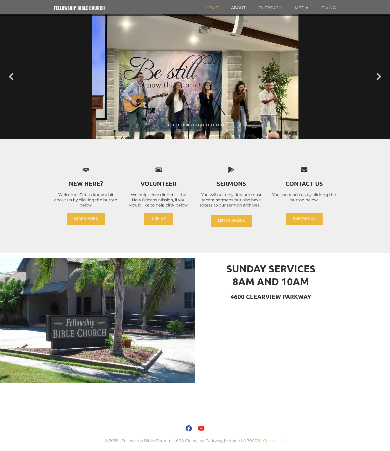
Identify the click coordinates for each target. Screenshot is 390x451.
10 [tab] (212, 125)
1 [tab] (167, 125)
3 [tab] (177, 125)
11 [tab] (217, 125)
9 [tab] (207, 125)
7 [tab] (197, 125)
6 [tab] (192, 125)
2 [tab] (172, 125)
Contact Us (274, 440)
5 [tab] (187, 125)
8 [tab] (202, 125)
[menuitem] (211, 8)
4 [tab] (182, 125)
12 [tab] (222, 125)
